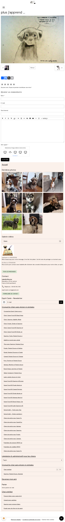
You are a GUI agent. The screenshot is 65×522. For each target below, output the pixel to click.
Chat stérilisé (7, 469)
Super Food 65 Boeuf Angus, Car (13, 401)
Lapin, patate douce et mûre (12, 377)
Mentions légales (16, 519)
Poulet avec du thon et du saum (13, 508)
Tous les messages (9, 271)
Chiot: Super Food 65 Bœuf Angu (13, 315)
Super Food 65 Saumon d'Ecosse (13, 381)
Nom (2, 95)
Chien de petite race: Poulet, (12, 434)
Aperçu (44, 118)
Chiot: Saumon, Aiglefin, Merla (12, 319)
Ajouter (5, 160)
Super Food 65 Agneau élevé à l (13, 397)
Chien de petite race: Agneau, (12, 426)
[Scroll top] (61, 518)
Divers (32, 241)
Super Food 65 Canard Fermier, (13, 389)
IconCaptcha (15, 155)
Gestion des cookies (48, 519)
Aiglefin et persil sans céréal (12, 340)
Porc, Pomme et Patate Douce (13, 360)
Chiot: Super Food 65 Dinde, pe (13, 332)
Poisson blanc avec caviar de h (13, 496)
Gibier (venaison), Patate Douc (13, 373)
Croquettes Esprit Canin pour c (13, 311)
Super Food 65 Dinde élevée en (13, 393)
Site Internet (4, 110)
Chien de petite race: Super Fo (13, 418)
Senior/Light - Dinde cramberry (13, 414)
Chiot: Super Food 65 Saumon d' (13, 328)
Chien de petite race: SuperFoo (13, 422)
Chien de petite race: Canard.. (12, 438)
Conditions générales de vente (31, 519)
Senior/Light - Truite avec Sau (12, 410)
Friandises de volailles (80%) (12, 447)
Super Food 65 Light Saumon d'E (13, 406)
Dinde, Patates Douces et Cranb (13, 352)
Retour (32, 67)
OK (61, 302)
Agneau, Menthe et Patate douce (13, 364)
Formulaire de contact (10, 294)
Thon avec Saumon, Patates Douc (14, 344)
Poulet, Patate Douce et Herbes (13, 348)
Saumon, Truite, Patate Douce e (13, 336)
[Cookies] (4, 518)
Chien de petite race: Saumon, (13, 430)
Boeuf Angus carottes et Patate (13, 369)
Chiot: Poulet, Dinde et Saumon (13, 323)
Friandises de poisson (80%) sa (13, 443)
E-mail (3, 103)
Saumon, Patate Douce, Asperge (13, 474)
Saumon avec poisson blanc (12, 504)
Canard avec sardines (10, 500)
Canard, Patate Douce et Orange (13, 356)
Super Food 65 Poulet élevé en (13, 385)
